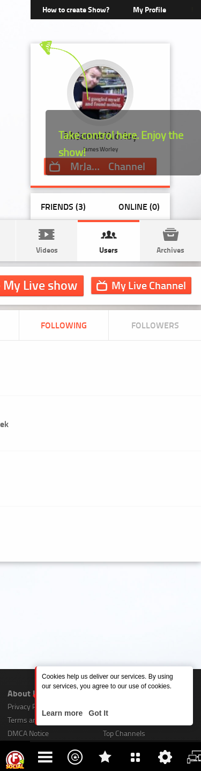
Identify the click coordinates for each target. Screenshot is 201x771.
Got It (97, 713)
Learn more (63, 713)
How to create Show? (75, 9)
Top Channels (124, 733)
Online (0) (139, 206)
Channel (148, 284)
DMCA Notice (28, 733)
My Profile (149, 9)
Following (64, 325)
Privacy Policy (29, 706)
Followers (155, 325)
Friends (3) (63, 206)
